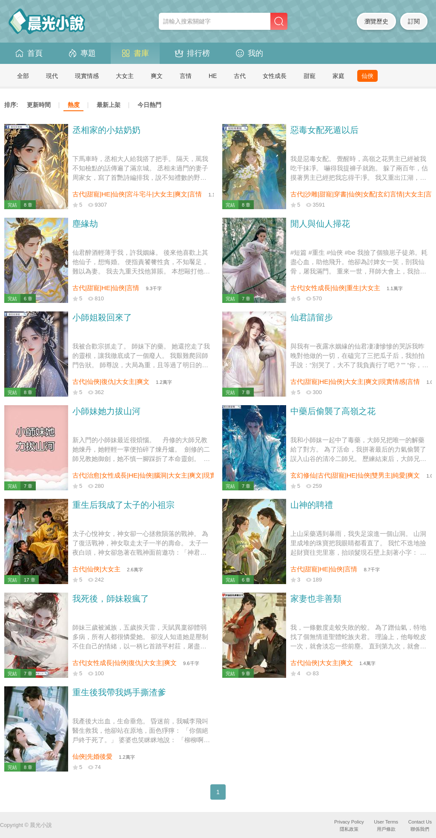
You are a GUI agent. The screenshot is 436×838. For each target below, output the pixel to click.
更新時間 (39, 104)
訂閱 (414, 21)
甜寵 (310, 75)
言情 (186, 75)
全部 (23, 75)
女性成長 (275, 75)
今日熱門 (149, 104)
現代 (52, 75)
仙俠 (367, 75)
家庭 (338, 75)
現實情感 (87, 75)
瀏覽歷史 (376, 21)
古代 (240, 75)
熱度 (74, 104)
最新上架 (108, 104)
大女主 (125, 75)
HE (213, 75)
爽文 (157, 75)
